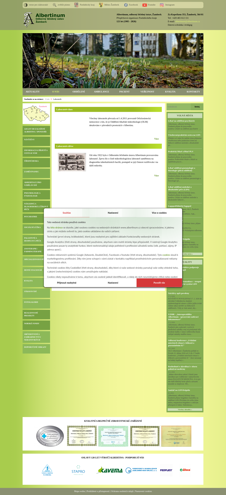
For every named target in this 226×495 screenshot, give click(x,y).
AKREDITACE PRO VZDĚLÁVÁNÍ (32, 183)
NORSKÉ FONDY (31, 323)
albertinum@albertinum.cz (187, 21)
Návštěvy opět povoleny (178, 293)
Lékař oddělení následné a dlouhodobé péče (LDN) (179, 188)
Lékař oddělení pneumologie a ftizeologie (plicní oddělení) (181, 169)
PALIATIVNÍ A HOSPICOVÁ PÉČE (32, 239)
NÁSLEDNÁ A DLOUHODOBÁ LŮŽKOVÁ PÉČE (36, 206)
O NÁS (55, 91)
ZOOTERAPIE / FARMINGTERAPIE (33, 250)
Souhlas (67, 212)
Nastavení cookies (143, 491)
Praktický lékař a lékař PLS (180, 151)
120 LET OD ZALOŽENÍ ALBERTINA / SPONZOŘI (35, 130)
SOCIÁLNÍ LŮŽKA (32, 227)
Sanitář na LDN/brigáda (179, 390)
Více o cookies (159, 212)
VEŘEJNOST (147, 91)
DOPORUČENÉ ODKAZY (35, 347)
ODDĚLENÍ (79, 91)
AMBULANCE (101, 91)
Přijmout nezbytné (66, 282)
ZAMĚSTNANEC (31, 172)
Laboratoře (57, 99)
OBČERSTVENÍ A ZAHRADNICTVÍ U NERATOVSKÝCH (32, 337)
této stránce (57, 227)
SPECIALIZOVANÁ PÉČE (35, 259)
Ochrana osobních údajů (122, 491)
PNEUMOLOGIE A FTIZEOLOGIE (32, 194)
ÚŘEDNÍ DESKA (31, 161)
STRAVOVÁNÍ (30, 291)
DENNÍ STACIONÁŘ (33, 270)
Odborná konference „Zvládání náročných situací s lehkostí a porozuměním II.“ (182, 343)
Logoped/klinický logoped (179, 206)
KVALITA (170, 91)
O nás (47, 99)
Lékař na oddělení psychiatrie (181, 121)
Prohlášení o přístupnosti (98, 491)
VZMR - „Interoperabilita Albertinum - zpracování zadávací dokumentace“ (183, 317)
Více (156, 139)
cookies (166, 254)
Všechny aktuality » (185, 409)
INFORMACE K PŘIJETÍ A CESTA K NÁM (35, 151)
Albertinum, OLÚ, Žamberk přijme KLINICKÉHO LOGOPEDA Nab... (184, 211)
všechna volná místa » (185, 254)
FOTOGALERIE (31, 302)
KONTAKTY (193, 91)
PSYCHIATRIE (30, 217)
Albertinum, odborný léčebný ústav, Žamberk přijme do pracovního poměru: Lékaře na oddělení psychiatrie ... (184, 126)
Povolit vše (159, 282)
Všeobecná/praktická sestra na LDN (184, 135)
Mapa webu (79, 491)
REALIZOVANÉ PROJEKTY (31, 314)
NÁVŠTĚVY (29, 139)
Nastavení (113, 212)
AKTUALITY (33, 91)
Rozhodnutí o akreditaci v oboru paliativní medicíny (182, 367)
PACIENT (124, 91)
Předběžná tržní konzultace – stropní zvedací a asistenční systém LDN (184, 282)
